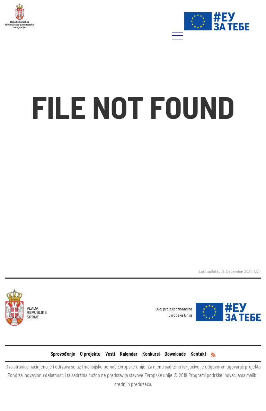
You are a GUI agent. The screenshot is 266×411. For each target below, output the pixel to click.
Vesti (110, 354)
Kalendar (129, 354)
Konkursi (151, 354)
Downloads (175, 354)
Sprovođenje (63, 354)
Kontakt (198, 354)
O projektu (90, 354)
